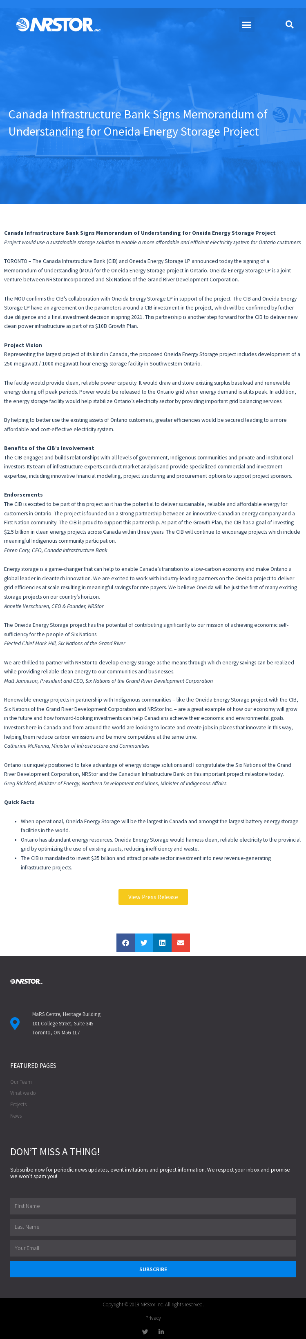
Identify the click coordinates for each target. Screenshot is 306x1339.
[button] (247, 24)
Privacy (153, 1317)
